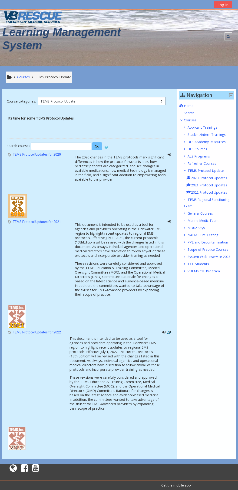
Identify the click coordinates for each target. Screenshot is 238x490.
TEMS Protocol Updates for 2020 (37, 154)
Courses (193, 120)
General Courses (203, 213)
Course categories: (21, 101)
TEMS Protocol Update (209, 170)
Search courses (18, 146)
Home (192, 105)
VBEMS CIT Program (207, 277)
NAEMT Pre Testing (206, 235)
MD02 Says (199, 228)
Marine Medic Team (206, 220)
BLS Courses (201, 149)
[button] (228, 36)
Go (97, 146)
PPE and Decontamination (211, 242)
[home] (33, 17)
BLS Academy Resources (210, 142)
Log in (223, 4)
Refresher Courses (205, 163)
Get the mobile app (176, 485)
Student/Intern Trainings (210, 134)
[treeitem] (208, 106)
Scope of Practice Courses (211, 249)
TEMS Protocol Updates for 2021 (37, 222)
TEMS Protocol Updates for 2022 (37, 332)
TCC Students (201, 270)
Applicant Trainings (206, 127)
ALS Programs (202, 156)
